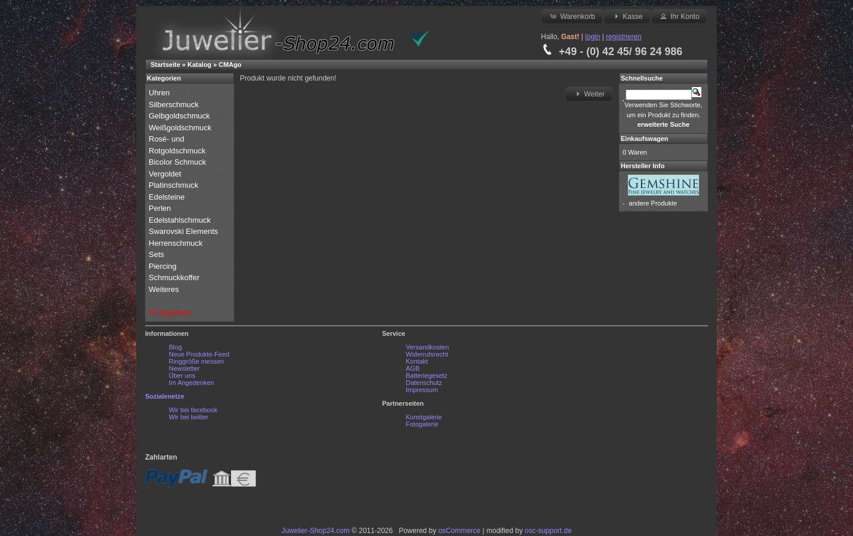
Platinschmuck (174, 185)
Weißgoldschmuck (181, 127)
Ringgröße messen (196, 361)
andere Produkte (653, 203)
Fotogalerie (422, 424)
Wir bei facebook (193, 409)
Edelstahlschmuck (180, 220)
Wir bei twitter (189, 417)
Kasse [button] (627, 16)
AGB (412, 368)
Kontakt (417, 361)
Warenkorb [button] (572, 16)
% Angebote (169, 312)
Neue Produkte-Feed (199, 354)
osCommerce (459, 531)
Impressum (422, 389)
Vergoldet (166, 173)
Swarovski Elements (183, 231)
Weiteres (165, 289)
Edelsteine (168, 196)
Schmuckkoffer (174, 277)
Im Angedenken (191, 382)
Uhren (160, 92)
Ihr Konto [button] (679, 16)
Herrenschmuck (177, 243)
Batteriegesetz (426, 375)
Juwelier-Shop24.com (315, 531)
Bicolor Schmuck (178, 162)
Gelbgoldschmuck (180, 115)
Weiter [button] (589, 93)
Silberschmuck (175, 104)
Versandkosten (427, 347)
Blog (175, 347)
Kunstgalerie (424, 417)
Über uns (182, 375)
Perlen (161, 208)
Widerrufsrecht (427, 354)
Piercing (163, 266)
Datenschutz (424, 382)
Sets (156, 254)
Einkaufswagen (644, 138)
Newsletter (184, 368)
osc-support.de (548, 531)
